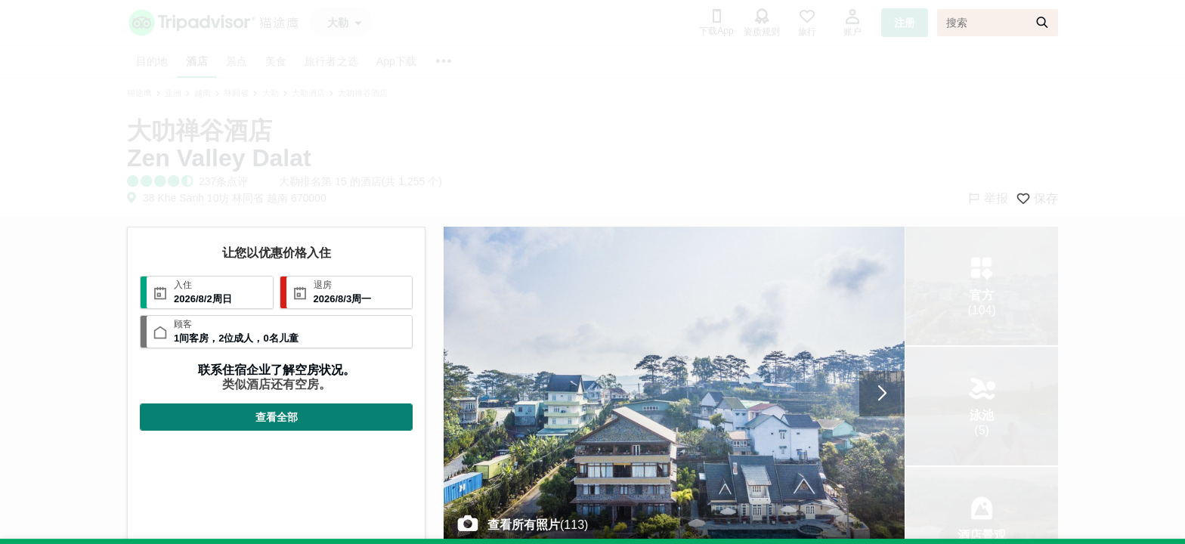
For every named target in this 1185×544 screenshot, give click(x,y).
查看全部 (276, 417)
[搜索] (997, 22)
